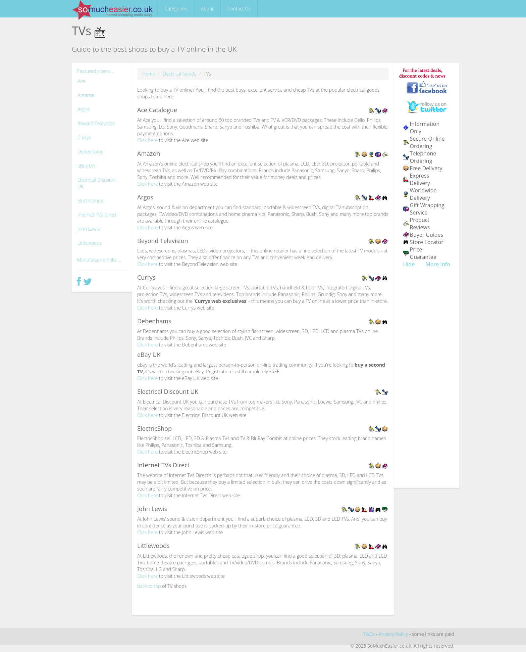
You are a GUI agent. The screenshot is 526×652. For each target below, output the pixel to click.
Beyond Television (96, 123)
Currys (84, 137)
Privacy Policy (393, 634)
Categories (176, 8)
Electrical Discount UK (96, 183)
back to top (149, 586)
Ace (81, 81)
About (207, 8)
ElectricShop (90, 200)
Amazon (86, 95)
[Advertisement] (426, 382)
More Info (438, 264)
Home (148, 74)
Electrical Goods (179, 74)
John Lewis (88, 229)
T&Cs (368, 634)
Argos (83, 109)
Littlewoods (89, 243)
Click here (147, 140)
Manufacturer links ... (99, 260)
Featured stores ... (96, 71)
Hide (409, 264)
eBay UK (86, 165)
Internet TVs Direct (97, 215)
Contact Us (239, 8)
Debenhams (90, 151)
